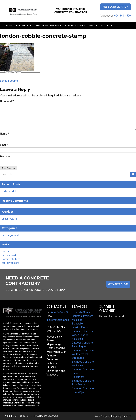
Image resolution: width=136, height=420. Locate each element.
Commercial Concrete (48, 25)
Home (9, 25)
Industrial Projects (82, 316)
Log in (5, 251)
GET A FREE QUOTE (118, 284)
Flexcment (78, 376)
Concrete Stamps (75, 25)
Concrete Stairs (81, 312)
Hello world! (9, 191)
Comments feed (11, 259)
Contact (106, 25)
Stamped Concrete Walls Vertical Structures (83, 354)
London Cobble (9, 80)
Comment (7, 101)
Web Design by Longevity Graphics (113, 416)
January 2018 (9, 218)
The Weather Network (112, 316)
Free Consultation (115, 6)
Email (4, 145)
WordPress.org (10, 262)
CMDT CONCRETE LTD (25, 416)
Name (4, 133)
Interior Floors (80, 327)
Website (5, 156)
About (93, 25)
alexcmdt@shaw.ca (57, 319)
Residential (23, 25)
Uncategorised (10, 235)
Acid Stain (78, 338)
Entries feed (9, 255)
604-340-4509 (122, 15)
